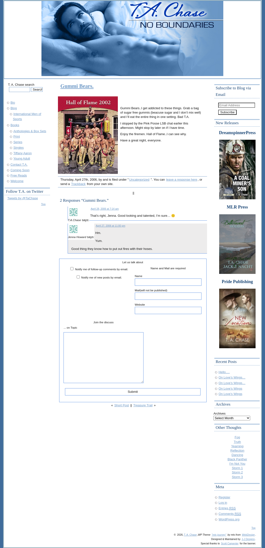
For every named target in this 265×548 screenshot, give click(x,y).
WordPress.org (228, 519)
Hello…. (224, 372)
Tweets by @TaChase (22, 198)
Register (224, 497)
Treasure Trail (143, 405)
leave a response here (181, 179)
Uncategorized (139, 179)
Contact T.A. (18, 164)
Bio (12, 102)
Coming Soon (19, 170)
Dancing (237, 455)
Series (17, 142)
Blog (13, 108)
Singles (18, 147)
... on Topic (70, 327)
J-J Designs (248, 539)
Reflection (237, 450)
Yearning (237, 446)
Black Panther (237, 459)
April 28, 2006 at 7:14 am (105, 209)
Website (168, 308)
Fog (237, 437)
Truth (237, 442)
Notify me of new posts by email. (101, 277)
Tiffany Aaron (22, 153)
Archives (219, 413)
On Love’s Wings (230, 388)
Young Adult (21, 158)
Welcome (17, 181)
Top (43, 204)
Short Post (121, 405)
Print (16, 136)
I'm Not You (237, 463)
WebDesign (248, 534)
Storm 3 (237, 477)
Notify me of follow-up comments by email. (101, 269)
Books (14, 125)
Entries (227, 508)
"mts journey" (219, 534)
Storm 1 (237, 468)
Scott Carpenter (230, 543)
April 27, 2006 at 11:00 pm (110, 225)
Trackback (78, 184)
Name (168, 280)
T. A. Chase (190, 534)
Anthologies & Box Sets (29, 131)
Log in (222, 502)
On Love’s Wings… (231, 377)
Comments (229, 514)
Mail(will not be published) (168, 294)
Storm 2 (237, 472)
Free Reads (18, 175)
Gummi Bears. (77, 86)
